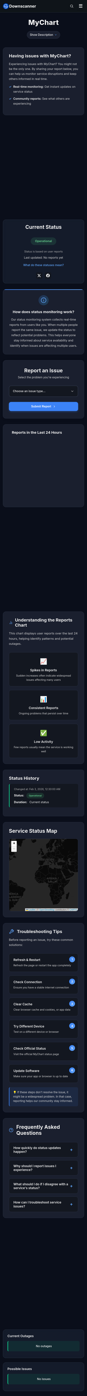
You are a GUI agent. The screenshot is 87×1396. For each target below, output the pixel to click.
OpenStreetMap (47, 910)
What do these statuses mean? (43, 265)
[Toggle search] (71, 6)
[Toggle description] (55, 35)
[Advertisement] (43, 167)
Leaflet (30, 910)
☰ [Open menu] (81, 6)
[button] (14, 843)
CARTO (73, 910)
